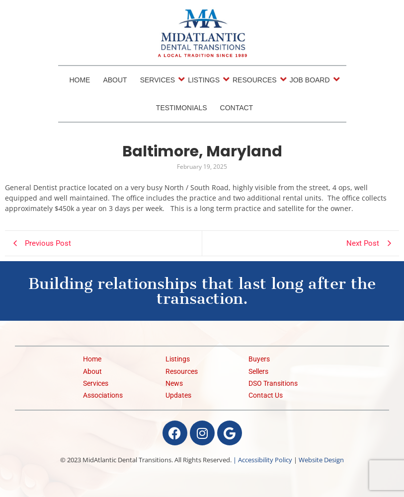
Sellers (258, 371)
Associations (103, 395)
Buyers (259, 359)
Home (79, 80)
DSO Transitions (273, 383)
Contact (236, 108)
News (174, 383)
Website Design (321, 459)
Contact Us (265, 395)
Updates (178, 395)
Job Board (310, 79)
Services (158, 79)
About (115, 80)
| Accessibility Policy (262, 459)
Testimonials (181, 108)
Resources (255, 79)
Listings (204, 79)
